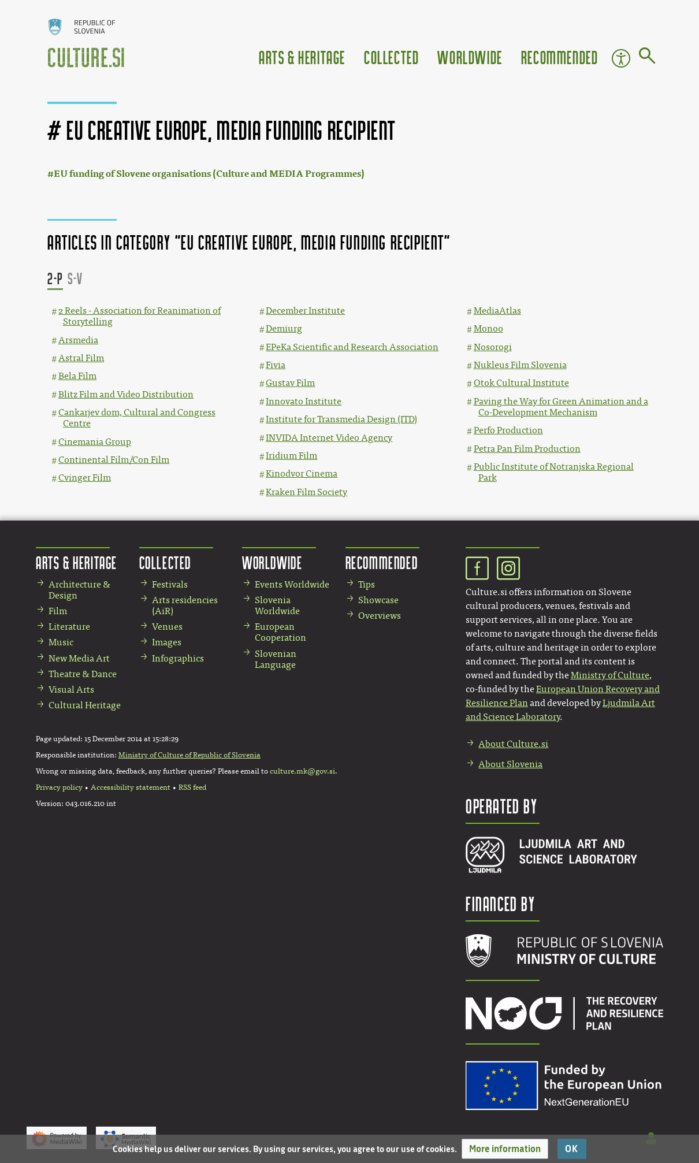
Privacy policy (59, 787)
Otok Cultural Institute (521, 382)
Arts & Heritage (302, 57)
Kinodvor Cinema (301, 473)
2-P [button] (55, 278)
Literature (69, 626)
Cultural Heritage (85, 705)
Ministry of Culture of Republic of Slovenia (189, 755)
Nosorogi (493, 346)
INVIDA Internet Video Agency (329, 437)
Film (58, 610)
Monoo (488, 328)
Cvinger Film (84, 477)
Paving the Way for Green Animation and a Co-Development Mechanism (561, 407)
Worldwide (469, 57)
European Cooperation (280, 632)
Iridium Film (291, 455)
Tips (366, 584)
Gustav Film (290, 382)
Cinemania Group (94, 441)
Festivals (170, 584)
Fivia (275, 364)
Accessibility (621, 58)
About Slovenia (510, 764)
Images (166, 642)
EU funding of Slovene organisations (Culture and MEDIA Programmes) (209, 173)
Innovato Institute (303, 401)
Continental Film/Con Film (113, 459)
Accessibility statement (130, 787)
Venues (167, 626)
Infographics (178, 658)
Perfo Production (508, 430)
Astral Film (81, 357)
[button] (505, 1149)
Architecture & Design (79, 590)
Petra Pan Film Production (527, 448)
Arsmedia (78, 340)
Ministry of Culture (610, 675)
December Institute (305, 310)
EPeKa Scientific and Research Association (352, 346)
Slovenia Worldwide (277, 605)
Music (61, 642)
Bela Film (77, 375)
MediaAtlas (497, 310)
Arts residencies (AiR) (185, 605)
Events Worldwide (292, 584)
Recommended (559, 57)
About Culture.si (513, 743)
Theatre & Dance (83, 673)
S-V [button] (75, 278)
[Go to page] (647, 57)
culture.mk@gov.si (302, 771)
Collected (391, 57)
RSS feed (192, 787)
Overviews (379, 615)
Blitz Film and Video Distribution (126, 394)
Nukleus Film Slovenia (520, 364)
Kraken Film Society (306, 491)
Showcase (378, 599)
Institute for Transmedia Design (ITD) (341, 419)
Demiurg (284, 328)
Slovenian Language (275, 659)
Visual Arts (71, 689)
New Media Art (79, 658)
